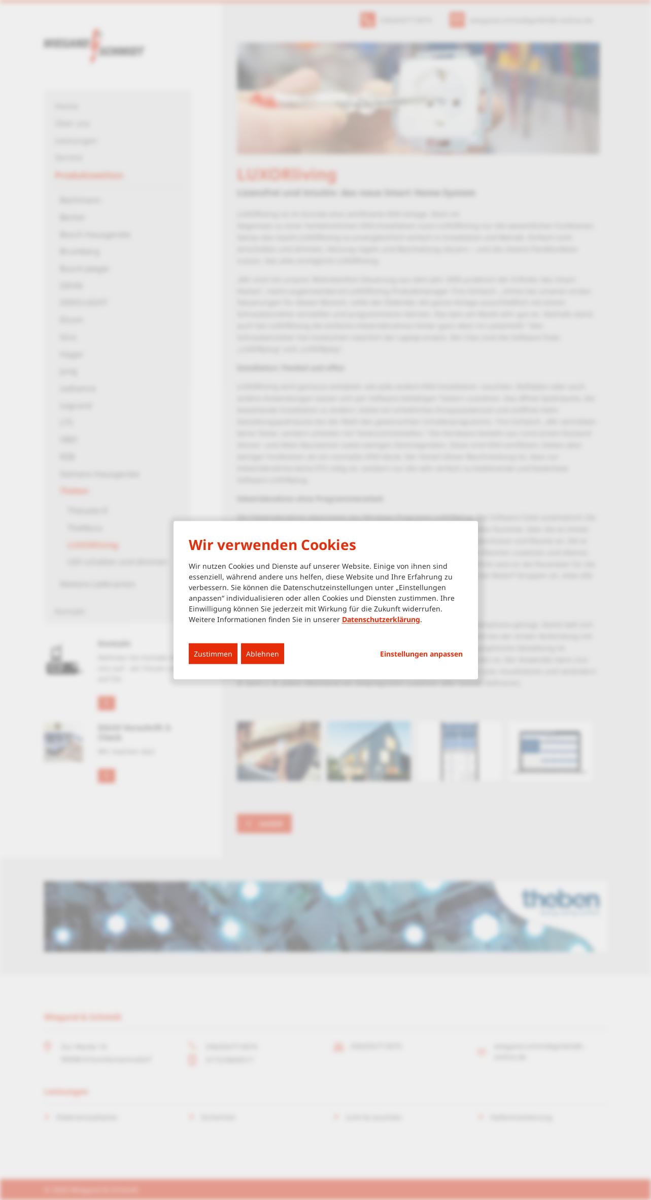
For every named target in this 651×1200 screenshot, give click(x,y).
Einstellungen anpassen (421, 654)
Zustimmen (213, 654)
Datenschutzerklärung (381, 619)
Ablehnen (262, 654)
